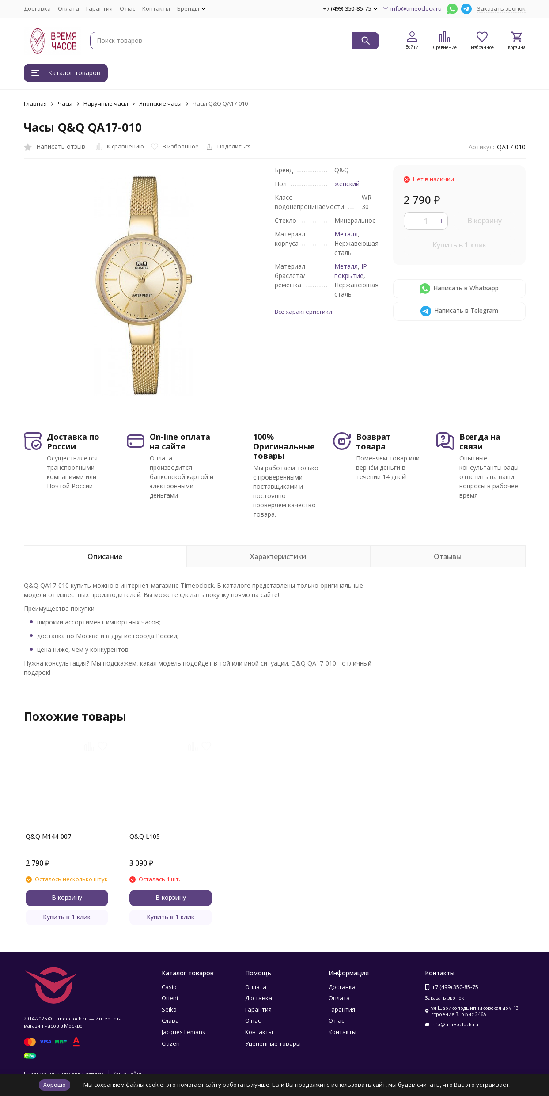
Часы (65, 103)
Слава (170, 1020)
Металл (346, 234)
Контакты (156, 8)
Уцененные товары (273, 1043)
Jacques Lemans (183, 1032)
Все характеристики (303, 312)
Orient (170, 998)
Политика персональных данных (64, 1073)
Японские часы (160, 103)
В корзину (484, 220)
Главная (35, 103)
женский (347, 183)
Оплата (68, 8)
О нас (127, 8)
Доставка (37, 8)
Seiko (169, 1009)
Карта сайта (127, 1073)
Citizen (171, 1043)
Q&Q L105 (144, 836)
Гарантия (99, 8)
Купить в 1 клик (459, 245)
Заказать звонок (501, 8)
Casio (169, 987)
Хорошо (54, 1084)
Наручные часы (105, 103)
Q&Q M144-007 (48, 836)
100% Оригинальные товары (284, 446)
